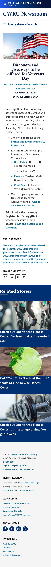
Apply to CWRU (9, 544)
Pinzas (18, 176)
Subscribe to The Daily (12, 511)
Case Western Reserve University (23, 454)
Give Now (7, 547)
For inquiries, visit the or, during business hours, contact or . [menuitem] (21, 486)
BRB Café (20, 162)
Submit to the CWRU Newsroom (16, 515)
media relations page (30, 483)
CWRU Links (10, 539)
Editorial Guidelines (11, 507)
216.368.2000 (9, 462)
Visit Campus (8, 551)
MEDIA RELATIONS (13, 478)
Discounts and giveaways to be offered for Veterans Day (23, 252)
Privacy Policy (21, 465)
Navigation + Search (19, 24)
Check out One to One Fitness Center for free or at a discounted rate (24, 336)
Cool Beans (21, 185)
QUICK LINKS (10, 498)
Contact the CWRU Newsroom (16, 503)
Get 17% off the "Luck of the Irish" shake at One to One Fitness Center (24, 382)
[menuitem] (25, 504)
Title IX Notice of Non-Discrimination (19, 469)
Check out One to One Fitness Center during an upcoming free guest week (23, 429)
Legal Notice (8, 465)
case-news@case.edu (26, 490)
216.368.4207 (9, 490)
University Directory (11, 555)
